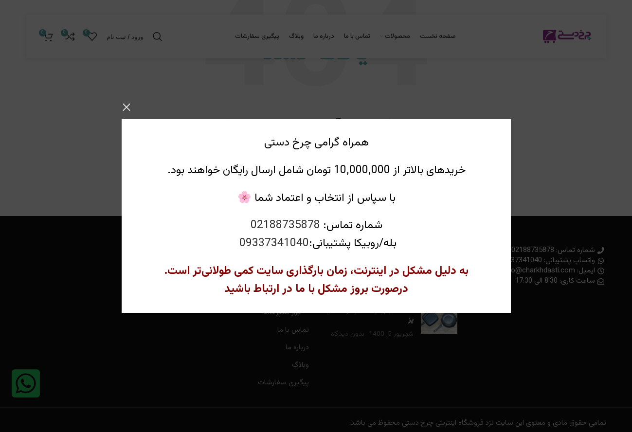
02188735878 (285, 225)
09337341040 (273, 243)
